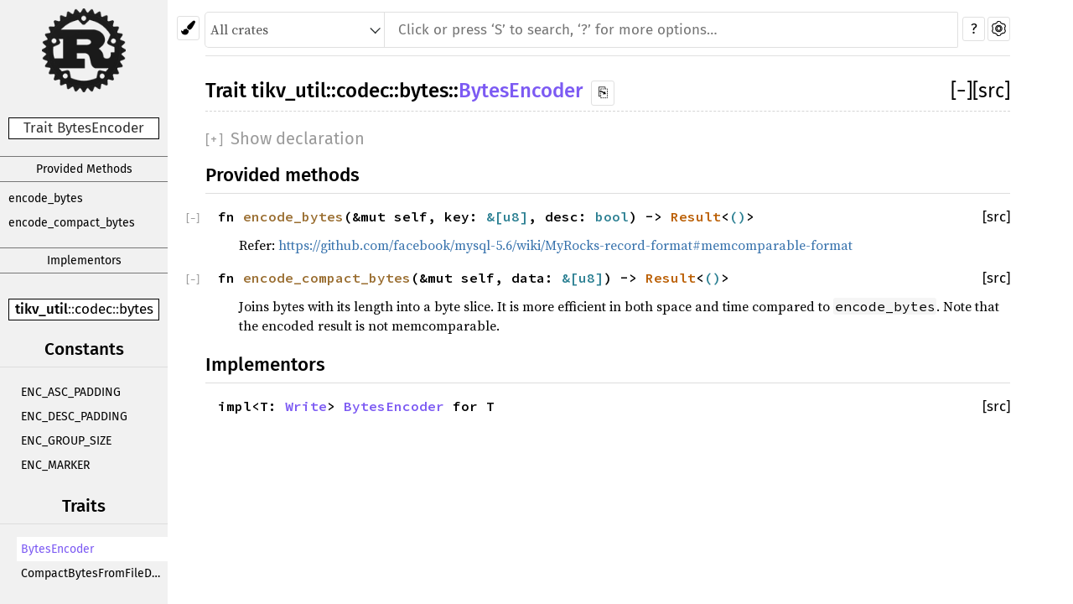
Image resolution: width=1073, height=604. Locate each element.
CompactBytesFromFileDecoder (94, 573)
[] (961, 90)
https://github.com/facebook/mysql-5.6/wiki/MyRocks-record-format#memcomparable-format (565, 245)
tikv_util (41, 309)
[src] (991, 90)
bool (612, 216)
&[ (494, 216)
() (737, 216)
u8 (511, 216)
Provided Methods (84, 169)
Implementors (84, 260)
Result (696, 216)
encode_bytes (45, 198)
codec (93, 309)
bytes (136, 309)
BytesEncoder (57, 549)
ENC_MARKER (55, 465)
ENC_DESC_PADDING (74, 416)
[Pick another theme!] (188, 28)
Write (306, 406)
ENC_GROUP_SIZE (66, 441)
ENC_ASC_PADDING (71, 392)
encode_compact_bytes (71, 223)
